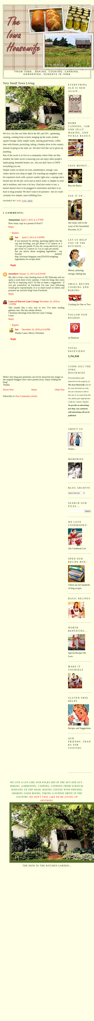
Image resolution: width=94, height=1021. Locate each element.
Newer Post (8, 389)
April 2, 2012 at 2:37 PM (32, 220)
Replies (15, 233)
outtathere (13, 273)
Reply (11, 227)
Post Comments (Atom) (26, 396)
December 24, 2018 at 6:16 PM (36, 329)
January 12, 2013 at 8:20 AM (32, 273)
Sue (16, 237)
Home (34, 389)
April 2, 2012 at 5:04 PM (33, 237)
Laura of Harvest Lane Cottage (23, 301)
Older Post (59, 389)
